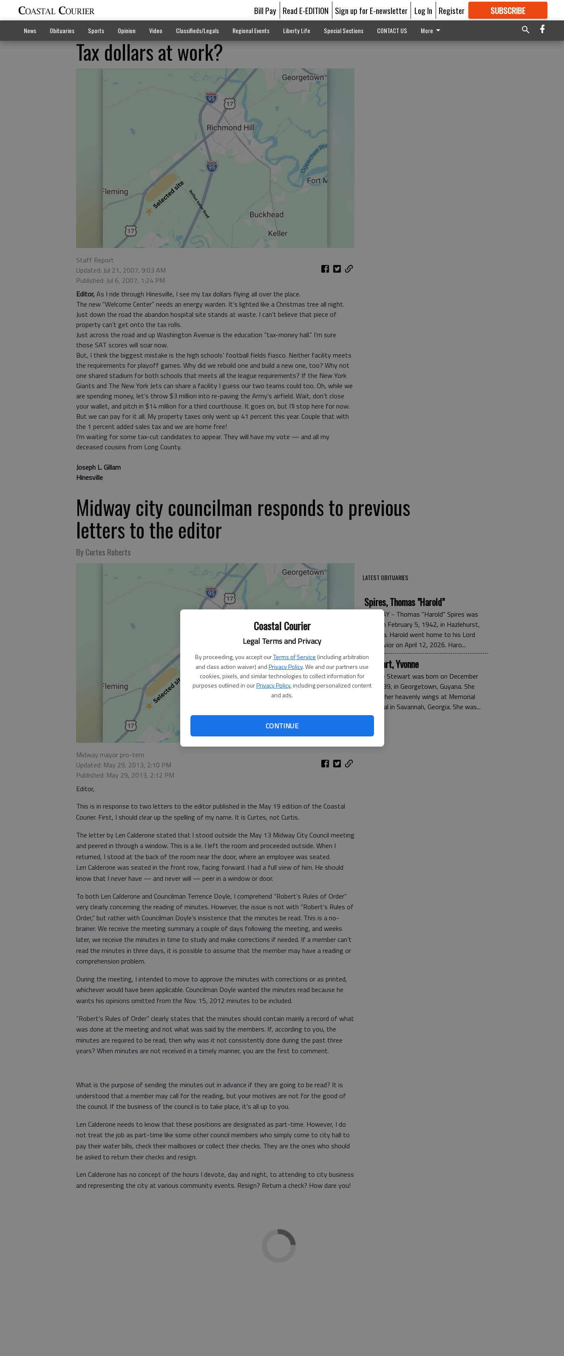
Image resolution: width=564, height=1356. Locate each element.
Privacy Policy (286, 666)
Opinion (127, 30)
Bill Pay (265, 10)
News (30, 30)
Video (155, 30)
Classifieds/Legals (197, 30)
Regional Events (250, 30)
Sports (96, 30)
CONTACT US (392, 30)
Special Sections (343, 30)
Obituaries (62, 30)
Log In (423, 10)
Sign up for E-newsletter (371, 10)
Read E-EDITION (306, 10)
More (432, 30)
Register (452, 10)
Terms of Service (294, 656)
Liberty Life (296, 30)
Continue (282, 726)
